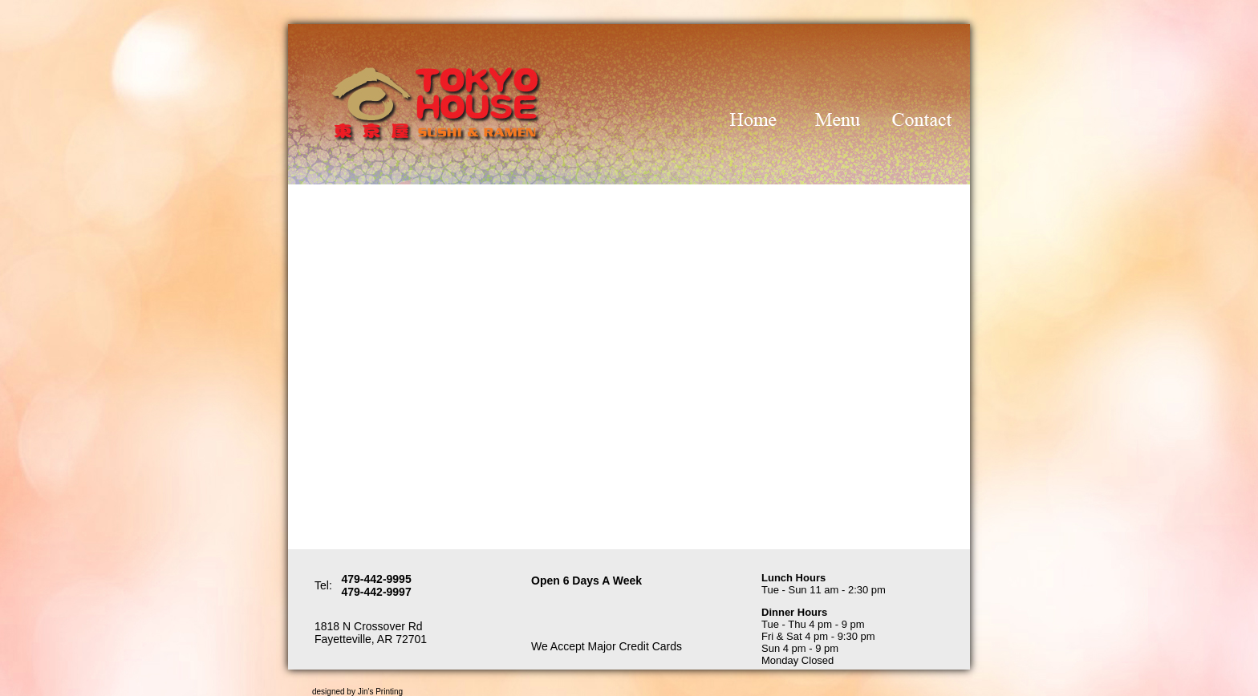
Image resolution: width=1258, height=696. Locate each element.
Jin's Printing (380, 691)
